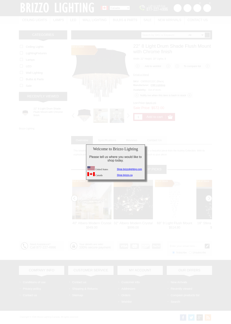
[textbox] (172, 35)
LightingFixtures (36, 53)
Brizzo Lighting (26, 128)
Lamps (58, 20)
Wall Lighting (94, 20)
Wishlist (126, 301)
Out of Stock (78, 181)
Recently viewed (181, 288)
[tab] (82, 140)
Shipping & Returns (85, 288)
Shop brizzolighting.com (129, 169)
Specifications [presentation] (107, 140)
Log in (187, 8)
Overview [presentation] (82, 140)
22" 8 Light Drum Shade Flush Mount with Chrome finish (48, 112)
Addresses (128, 288)
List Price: (139, 102)
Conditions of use (34, 282)
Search (175, 301)
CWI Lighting (158, 85)
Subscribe (181, 252)
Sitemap (77, 295)
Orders (125, 295)
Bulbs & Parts (124, 20)
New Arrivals (169, 20)
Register (178, 8)
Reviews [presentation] (131, 140)
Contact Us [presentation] (154, 140)
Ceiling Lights (34, 20)
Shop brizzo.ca (124, 175)
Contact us (197, 20)
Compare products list (185, 295)
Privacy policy (32, 288)
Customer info (130, 282)
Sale (147, 20)
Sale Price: (141, 108)
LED (73, 20)
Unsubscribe (199, 252)
